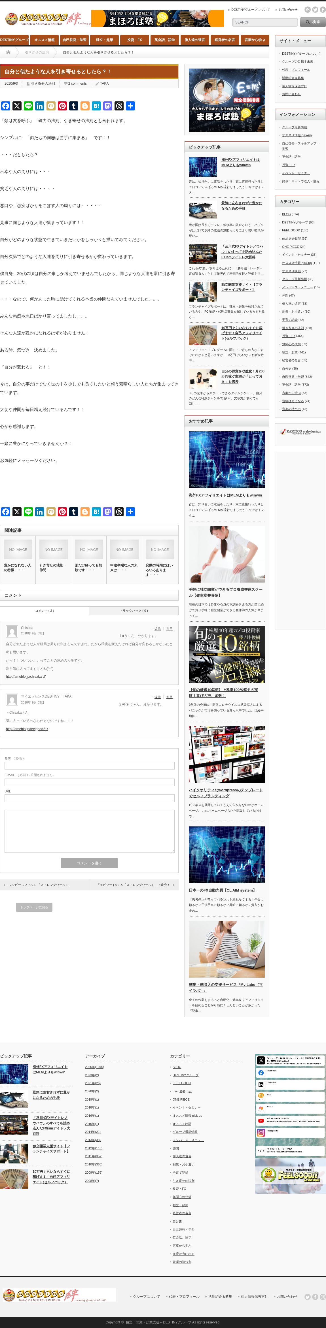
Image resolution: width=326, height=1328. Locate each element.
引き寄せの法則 (43, 84)
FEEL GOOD (291, 230)
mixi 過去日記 (291, 238)
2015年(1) (92, 1124)
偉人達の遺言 (195, 40)
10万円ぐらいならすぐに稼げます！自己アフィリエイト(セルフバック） (242, 333)
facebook (323, 10)
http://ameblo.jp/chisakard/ (26, 677)
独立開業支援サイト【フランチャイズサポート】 (241, 287)
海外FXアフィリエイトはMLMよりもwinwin (240, 162)
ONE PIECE (290, 246)
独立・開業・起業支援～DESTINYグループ (158, 1322)
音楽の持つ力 (291, 409)
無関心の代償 (291, 344)
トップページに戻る (34, 907)
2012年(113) (93, 1148)
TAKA (104, 84)
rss (307, 10)
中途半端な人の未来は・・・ (123, 567)
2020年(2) (92, 1091)
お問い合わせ (288, 9)
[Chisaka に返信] (159, 628)
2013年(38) (93, 1140)
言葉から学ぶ (255, 40)
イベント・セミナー (296, 173)
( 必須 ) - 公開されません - (29, 775)
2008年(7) (92, 1180)
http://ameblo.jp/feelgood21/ (27, 729)
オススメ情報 (44, 40)
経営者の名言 (225, 40)
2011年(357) (93, 1156)
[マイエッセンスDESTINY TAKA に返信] (159, 697)
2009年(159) (93, 1172)
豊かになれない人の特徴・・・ (17, 567)
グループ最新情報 (294, 127)
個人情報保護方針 (294, 86)
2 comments (77, 84)
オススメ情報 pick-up (297, 135)
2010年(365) (93, 1164)
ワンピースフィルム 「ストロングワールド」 (40, 884)
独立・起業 (104, 40)
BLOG (286, 214)
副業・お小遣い (293, 311)
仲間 (285, 295)
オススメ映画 (291, 271)
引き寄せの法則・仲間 (53, 567)
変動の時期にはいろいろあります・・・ (159, 570)
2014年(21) (93, 1131)
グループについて (146, 1297)
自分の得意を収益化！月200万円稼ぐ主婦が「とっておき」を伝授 (242, 376)
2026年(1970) (94, 1067)
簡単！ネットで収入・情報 (300, 181)
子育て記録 (290, 319)
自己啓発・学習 (74, 40)
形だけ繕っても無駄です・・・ (88, 567)
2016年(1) (92, 1115)
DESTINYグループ (14, 40)
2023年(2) (92, 1075)
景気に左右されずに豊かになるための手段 (241, 205)
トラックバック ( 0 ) (134, 610)
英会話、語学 (164, 40)
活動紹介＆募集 (293, 78)
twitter (315, 10)
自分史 (286, 368)
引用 (169, 628)
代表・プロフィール (296, 69)
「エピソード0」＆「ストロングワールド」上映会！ (133, 884)
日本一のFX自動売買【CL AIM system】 (223, 890)
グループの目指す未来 (297, 61)
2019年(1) (92, 1099)
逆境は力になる (293, 401)
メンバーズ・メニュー (297, 287)
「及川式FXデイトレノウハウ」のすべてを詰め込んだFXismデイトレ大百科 (242, 251)
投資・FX (134, 40)
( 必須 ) (14, 758)
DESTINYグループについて (250, 9)
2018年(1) (92, 1107)
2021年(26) (93, 1083)
